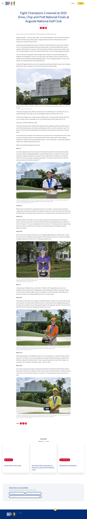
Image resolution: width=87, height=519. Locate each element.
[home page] (12, 514)
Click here (18, 122)
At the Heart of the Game (12, 466)
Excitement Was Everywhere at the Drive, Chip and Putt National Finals (43, 468)
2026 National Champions (68, 466)
